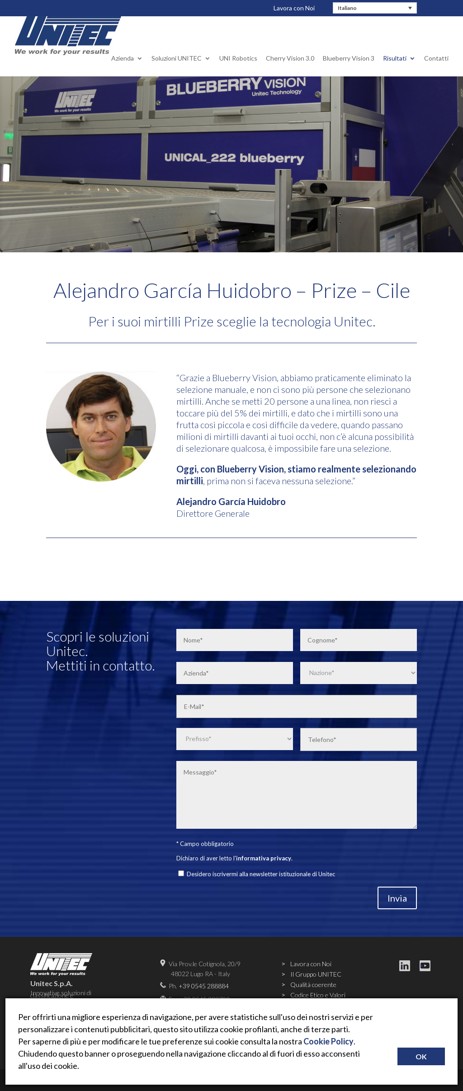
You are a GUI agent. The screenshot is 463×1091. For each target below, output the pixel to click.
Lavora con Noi (294, 8)
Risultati (394, 50)
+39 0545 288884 (204, 986)
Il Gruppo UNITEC (315, 974)
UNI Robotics (238, 50)
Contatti (436, 50)
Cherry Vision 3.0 (290, 50)
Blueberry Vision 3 (348, 50)
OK (421, 1056)
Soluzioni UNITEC (176, 50)
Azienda (122, 50)
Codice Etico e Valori (317, 995)
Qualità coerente (313, 984)
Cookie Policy (328, 1041)
